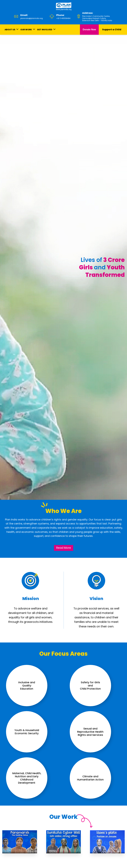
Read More (63, 548)
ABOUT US (10, 29)
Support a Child (111, 29)
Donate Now (89, 29)
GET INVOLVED (44, 29)
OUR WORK (26, 29)
